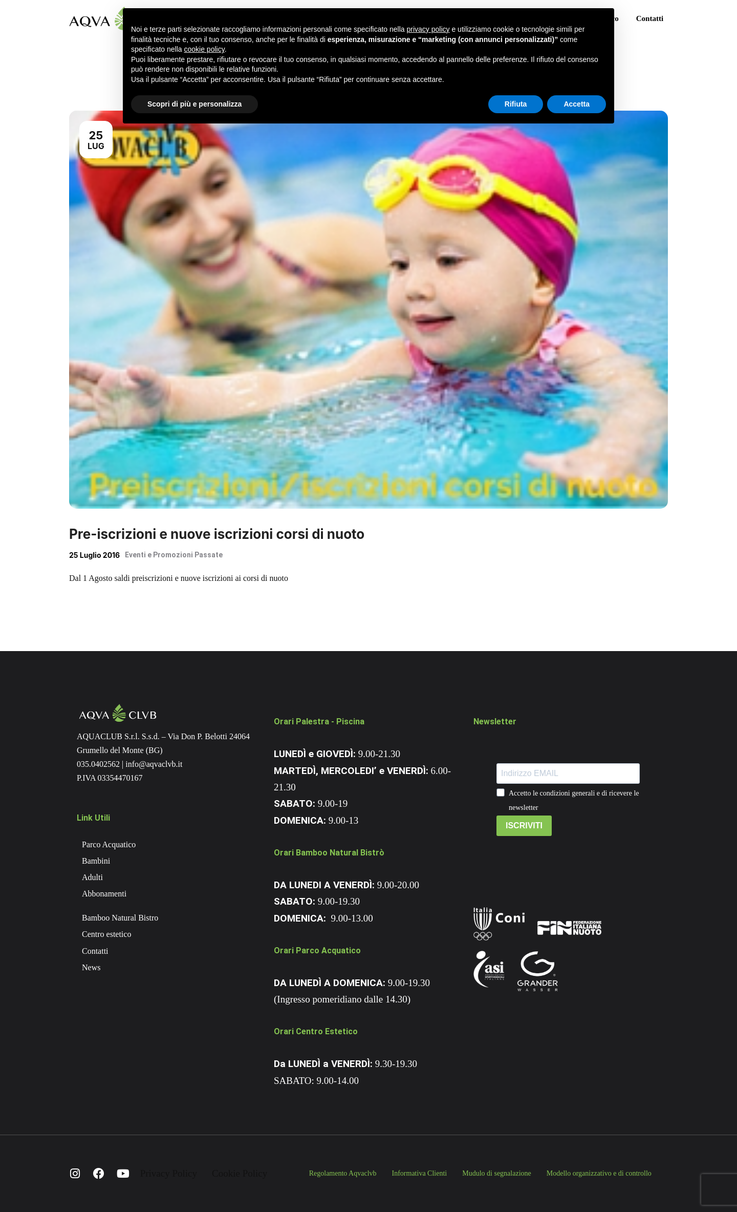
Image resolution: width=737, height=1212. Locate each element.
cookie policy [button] (204, 49)
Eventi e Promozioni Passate (174, 555)
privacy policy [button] (428, 29)
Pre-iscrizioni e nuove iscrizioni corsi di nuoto (216, 534)
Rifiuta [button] (516, 104)
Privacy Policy (168, 1173)
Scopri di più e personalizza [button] (194, 104)
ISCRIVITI (524, 825)
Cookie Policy (239, 1173)
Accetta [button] (576, 104)
